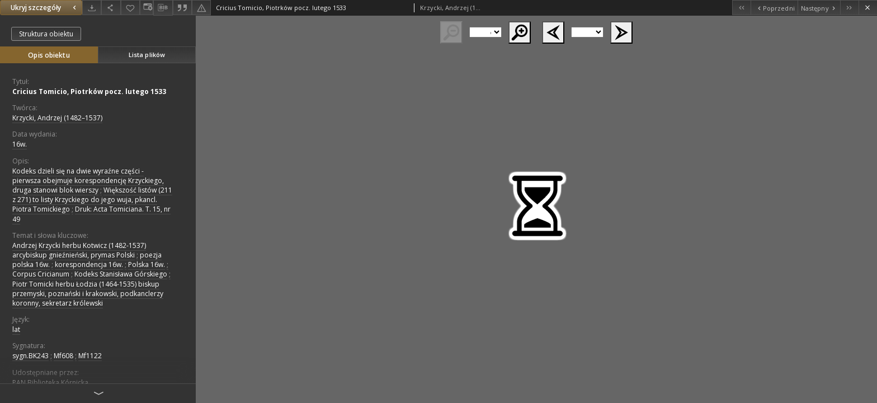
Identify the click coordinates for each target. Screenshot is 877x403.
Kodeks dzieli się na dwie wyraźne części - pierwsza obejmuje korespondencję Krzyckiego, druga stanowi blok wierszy (88, 180)
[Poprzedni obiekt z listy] (774, 7)
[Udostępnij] (110, 7)
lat (16, 329)
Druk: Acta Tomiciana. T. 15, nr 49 (91, 213)
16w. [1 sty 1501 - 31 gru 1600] (19, 144)
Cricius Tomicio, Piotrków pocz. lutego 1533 (89, 91)
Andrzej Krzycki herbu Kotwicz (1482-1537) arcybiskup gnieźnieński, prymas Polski (79, 250)
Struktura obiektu (46, 34)
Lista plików (147, 54)
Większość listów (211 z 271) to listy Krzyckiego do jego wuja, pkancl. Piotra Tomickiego (92, 199)
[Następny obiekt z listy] (819, 7)
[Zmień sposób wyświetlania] (146, 7)
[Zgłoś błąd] (201, 7)
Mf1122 (90, 355)
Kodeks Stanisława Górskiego (120, 274)
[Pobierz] (91, 7)
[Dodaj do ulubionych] (130, 7)
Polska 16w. (146, 264)
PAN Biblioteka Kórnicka (50, 382)
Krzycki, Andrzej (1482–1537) (57, 118)
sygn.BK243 (30, 355)
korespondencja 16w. (89, 264)
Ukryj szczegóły (45, 7)
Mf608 (63, 355)
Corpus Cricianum (40, 274)
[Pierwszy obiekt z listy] (741, 7)
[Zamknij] (868, 7)
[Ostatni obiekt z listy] (849, 7)
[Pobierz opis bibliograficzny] (162, 8)
